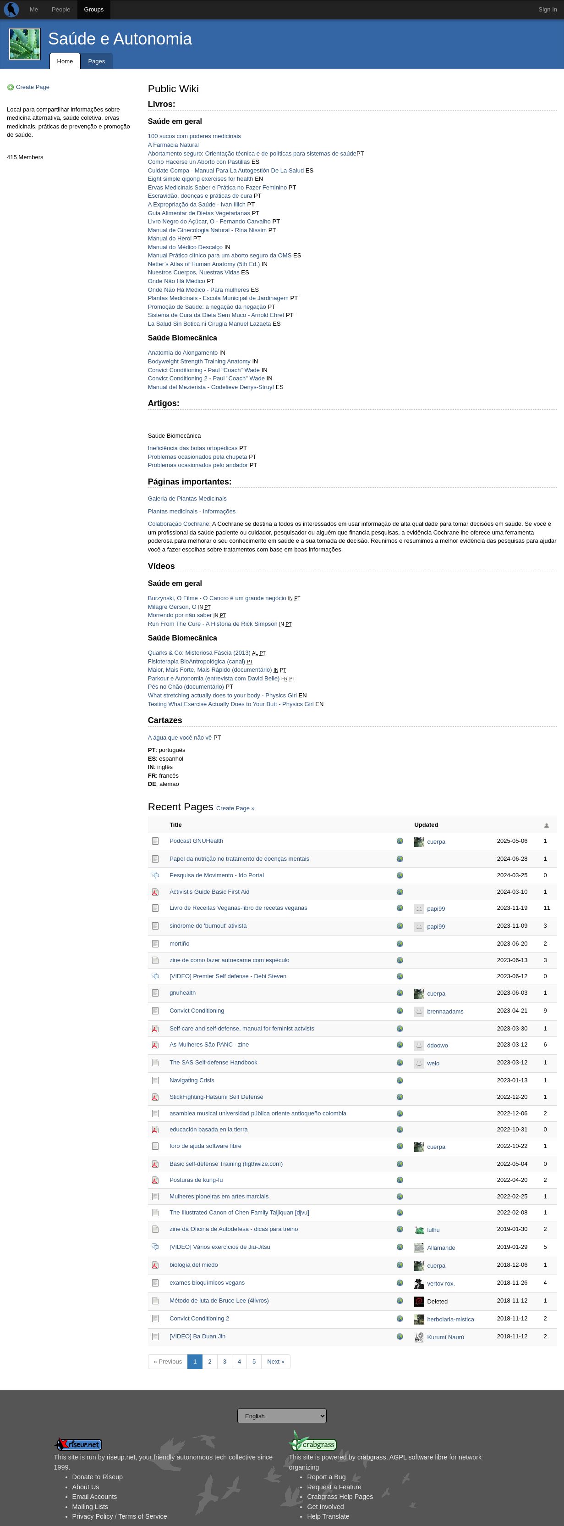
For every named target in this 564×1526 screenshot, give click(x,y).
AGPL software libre (418, 1457)
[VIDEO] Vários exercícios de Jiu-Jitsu (220, 1246)
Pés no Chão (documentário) (186, 686)
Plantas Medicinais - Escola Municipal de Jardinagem (218, 298)
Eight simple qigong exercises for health (200, 178)
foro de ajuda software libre (205, 1145)
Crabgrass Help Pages (340, 1496)
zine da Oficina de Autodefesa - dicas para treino (234, 1228)
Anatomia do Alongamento (183, 352)
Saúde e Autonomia (120, 38)
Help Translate (328, 1516)
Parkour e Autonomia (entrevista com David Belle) (214, 678)
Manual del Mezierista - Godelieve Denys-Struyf (211, 387)
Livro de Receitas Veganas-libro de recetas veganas (238, 907)
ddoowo (437, 1045)
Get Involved (325, 1506)
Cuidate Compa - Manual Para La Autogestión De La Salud (226, 170)
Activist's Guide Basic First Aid (209, 891)
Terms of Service (142, 1516)
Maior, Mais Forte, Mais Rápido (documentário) (210, 669)
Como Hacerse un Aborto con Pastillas (199, 161)
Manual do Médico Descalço (185, 247)
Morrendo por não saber (180, 615)
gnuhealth (183, 992)
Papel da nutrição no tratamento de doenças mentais (239, 858)
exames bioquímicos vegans (207, 1282)
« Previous (168, 1361)
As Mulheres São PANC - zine (209, 1044)
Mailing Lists (90, 1506)
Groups (94, 9)
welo (433, 1063)
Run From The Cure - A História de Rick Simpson (213, 623)
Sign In (548, 9)
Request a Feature (334, 1487)
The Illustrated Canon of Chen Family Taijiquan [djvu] (239, 1212)
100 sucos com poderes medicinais (194, 136)
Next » (276, 1361)
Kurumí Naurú (445, 1337)
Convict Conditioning (197, 1010)
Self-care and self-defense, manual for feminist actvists (242, 1028)
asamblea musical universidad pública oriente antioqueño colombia (258, 1113)
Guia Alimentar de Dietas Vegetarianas (199, 213)
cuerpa (436, 841)
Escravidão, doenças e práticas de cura (200, 195)
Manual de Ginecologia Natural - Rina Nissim (207, 230)
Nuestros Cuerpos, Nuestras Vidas (194, 272)
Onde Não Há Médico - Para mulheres (198, 289)
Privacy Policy (92, 1516)
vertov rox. (441, 1283)
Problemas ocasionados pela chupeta (197, 456)
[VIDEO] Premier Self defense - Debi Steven (228, 976)
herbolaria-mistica (450, 1319)
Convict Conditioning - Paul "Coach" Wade (204, 370)
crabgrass (371, 1457)
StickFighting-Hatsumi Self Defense (216, 1096)
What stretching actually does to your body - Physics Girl (222, 695)
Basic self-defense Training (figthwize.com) (226, 1163)
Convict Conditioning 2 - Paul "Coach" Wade (206, 378)
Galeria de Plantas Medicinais (187, 498)
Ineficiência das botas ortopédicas (193, 448)
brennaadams (445, 1011)
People (61, 9)
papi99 (436, 908)
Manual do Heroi (170, 238)
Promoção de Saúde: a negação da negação (207, 306)
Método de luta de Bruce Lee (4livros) (219, 1300)
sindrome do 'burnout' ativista (208, 925)
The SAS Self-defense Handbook (213, 1062)
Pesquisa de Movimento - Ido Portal (217, 875)
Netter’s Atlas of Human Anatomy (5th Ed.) (204, 264)
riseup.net (121, 1457)
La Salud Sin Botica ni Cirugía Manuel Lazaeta (209, 323)
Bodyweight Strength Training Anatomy (199, 361)
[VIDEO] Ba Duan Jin (197, 1336)
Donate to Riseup (97, 1477)
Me (34, 9)
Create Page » (235, 808)
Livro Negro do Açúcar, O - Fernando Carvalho (209, 221)
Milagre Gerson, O (172, 606)
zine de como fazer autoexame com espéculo (230, 960)
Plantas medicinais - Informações (191, 511)
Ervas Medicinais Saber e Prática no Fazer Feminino (217, 187)
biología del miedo (194, 1264)
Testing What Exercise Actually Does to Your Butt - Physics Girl (231, 704)
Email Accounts (94, 1496)
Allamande (441, 1247)
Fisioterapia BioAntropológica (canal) (196, 661)
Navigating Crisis (192, 1080)
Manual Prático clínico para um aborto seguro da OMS (220, 255)
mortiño (179, 943)
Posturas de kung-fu (196, 1179)
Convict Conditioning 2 (199, 1318)
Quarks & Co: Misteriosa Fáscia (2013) (199, 652)
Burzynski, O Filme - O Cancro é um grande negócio (217, 598)
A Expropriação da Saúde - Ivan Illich (197, 204)
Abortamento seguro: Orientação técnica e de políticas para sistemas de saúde (252, 153)
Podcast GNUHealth (196, 840)
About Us (85, 1487)
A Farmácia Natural (173, 144)
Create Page (32, 87)
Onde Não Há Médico (176, 281)
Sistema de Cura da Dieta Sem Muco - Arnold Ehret (216, 315)
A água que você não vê (180, 737)
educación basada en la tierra (209, 1129)
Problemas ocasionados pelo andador (198, 465)
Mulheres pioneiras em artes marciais (219, 1196)
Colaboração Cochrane (178, 523)
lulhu (433, 1229)
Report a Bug (326, 1477)
